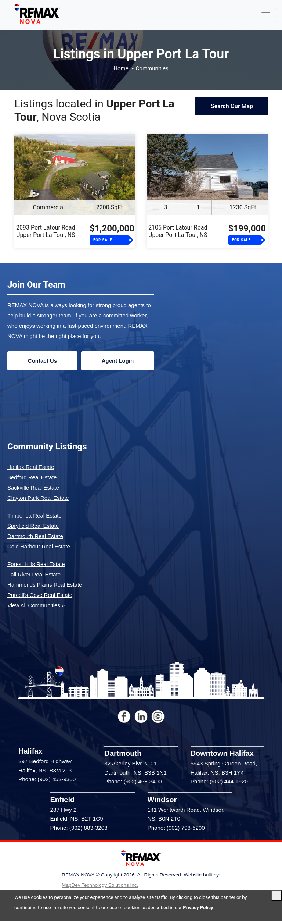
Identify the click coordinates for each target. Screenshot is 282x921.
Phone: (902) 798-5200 (176, 828)
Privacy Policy (198, 907)
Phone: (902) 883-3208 (79, 828)
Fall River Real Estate (34, 574)
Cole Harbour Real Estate (38, 546)
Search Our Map (231, 106)
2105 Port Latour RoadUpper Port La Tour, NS (177, 231)
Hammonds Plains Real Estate (44, 585)
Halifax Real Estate (30, 467)
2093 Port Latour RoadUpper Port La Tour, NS (45, 231)
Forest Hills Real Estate (36, 564)
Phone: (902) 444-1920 (219, 781)
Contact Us (42, 361)
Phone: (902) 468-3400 (133, 781)
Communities (152, 68)
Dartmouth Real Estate (35, 536)
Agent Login (118, 361)
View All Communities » (36, 605)
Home (120, 68)
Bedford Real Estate (32, 477)
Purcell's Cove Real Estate (39, 595)
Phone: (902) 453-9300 (47, 779)
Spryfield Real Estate (33, 526)
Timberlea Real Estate (34, 515)
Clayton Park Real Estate (38, 498)
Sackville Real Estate (33, 487)
